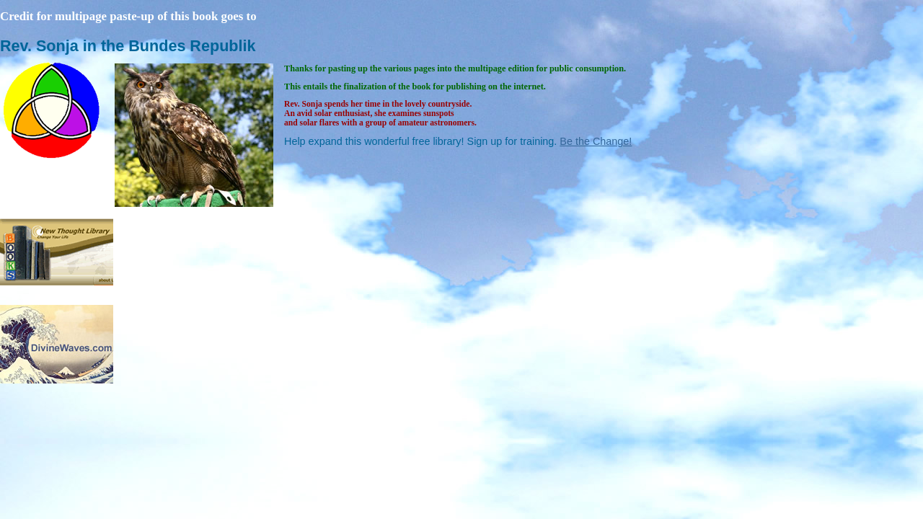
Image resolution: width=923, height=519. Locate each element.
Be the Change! (596, 141)
